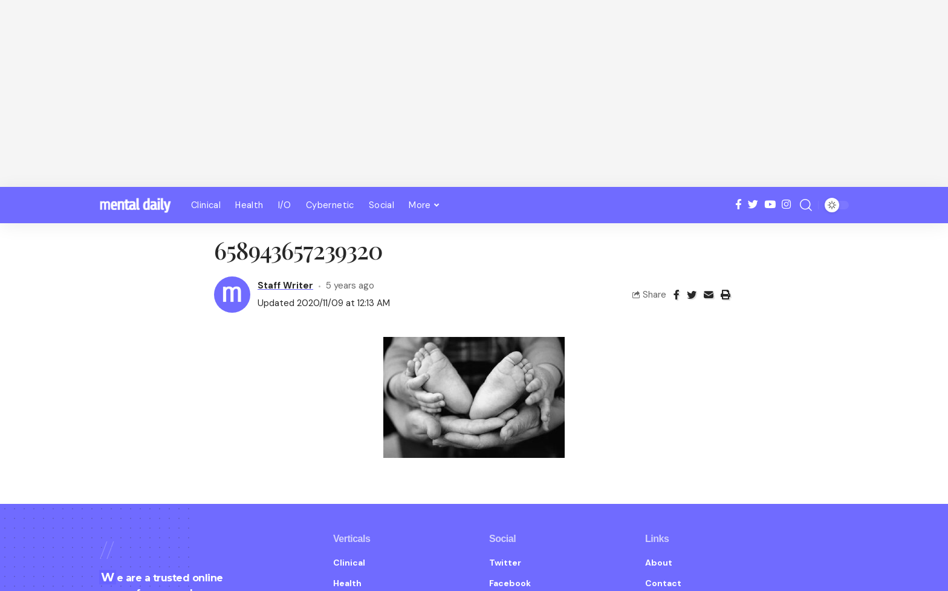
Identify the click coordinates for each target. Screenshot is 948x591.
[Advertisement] (474, 93)
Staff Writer (285, 274)
